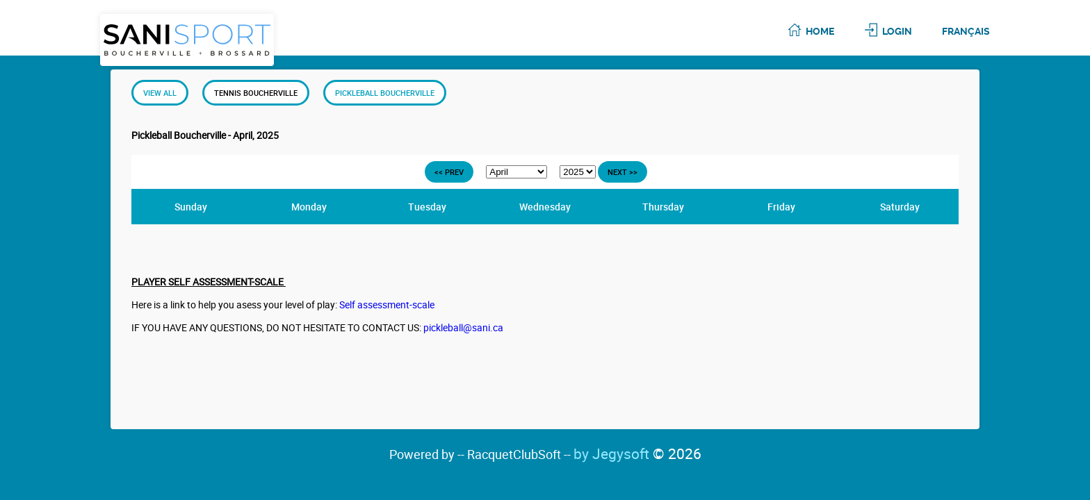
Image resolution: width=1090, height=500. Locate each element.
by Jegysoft (637, 453)
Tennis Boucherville (256, 93)
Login (897, 31)
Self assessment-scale (386, 304)
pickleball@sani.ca (463, 327)
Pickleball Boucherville (384, 93)
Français (966, 31)
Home (820, 31)
